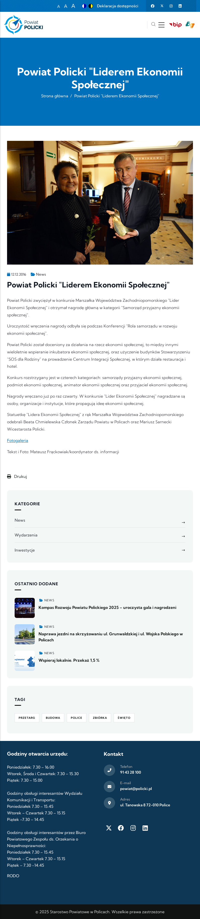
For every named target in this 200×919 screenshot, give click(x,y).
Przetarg (27, 718)
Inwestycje (25, 550)
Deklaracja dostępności (117, 6)
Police (76, 718)
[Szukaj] (153, 24)
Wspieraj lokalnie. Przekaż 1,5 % (69, 660)
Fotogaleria (17, 440)
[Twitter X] (109, 828)
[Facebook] (121, 828)
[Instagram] (133, 828)
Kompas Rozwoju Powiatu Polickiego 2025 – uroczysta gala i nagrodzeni (107, 607)
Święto (124, 718)
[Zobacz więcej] (25, 608)
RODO (13, 875)
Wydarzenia (26, 534)
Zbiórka (100, 718)
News (41, 274)
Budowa (53, 718)
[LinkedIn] (145, 828)
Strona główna (54, 95)
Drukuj (17, 476)
